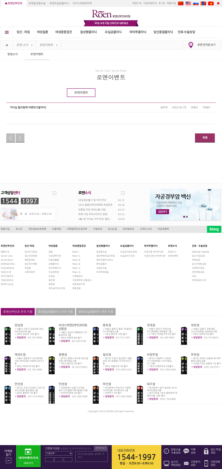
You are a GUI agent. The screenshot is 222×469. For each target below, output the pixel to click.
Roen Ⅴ (76, 268)
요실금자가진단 (127, 256)
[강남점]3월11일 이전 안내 (92, 200)
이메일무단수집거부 (77, 229)
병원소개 (5, 252)
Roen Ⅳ (76, 264)
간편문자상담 (198, 268)
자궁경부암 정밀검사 (82, 280)
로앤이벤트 (49, 45)
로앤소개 (136, 3)
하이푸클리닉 (138, 32)
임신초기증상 (31, 252)
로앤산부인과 (15, 3)
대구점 (151, 384)
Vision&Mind (7, 268)
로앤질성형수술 (37, 3)
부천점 (195, 354)
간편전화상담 (198, 272)
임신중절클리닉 (163, 32)
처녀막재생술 (102, 272)
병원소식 (12, 54)
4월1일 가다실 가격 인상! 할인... (95, 219)
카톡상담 (196, 260)
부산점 (107, 384)
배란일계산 (30, 260)
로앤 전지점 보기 (206, 44)
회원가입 (171, 3)
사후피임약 (30, 272)
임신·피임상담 (198, 256)
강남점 (19, 325)
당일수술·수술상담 (200, 252)
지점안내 (97, 229)
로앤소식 (172, 252)
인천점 (63, 384)
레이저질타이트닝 (104, 260)
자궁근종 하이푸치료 (153, 252)
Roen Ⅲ (76, 260)
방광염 (52, 284)
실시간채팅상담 (199, 264)
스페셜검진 (77, 276)
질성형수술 (101, 252)
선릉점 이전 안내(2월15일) (92, 209)
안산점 (19, 384)
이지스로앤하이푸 (82, 3)
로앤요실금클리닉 (59, 3)
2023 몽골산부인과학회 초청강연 (95, 205)
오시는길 (112, 229)
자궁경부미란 (55, 256)
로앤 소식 (25, 45)
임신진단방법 (31, 256)
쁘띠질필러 (101, 264)
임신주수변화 (31, 264)
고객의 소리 (146, 229)
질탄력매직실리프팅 (105, 256)
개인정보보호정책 (37, 229)
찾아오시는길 (7, 284)
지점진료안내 (150, 3)
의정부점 (152, 354)
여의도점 (20, 354)
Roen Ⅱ (76, 256)
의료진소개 (6, 272)
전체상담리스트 (199, 280)
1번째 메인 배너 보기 (184, 217)
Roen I (75, 252)
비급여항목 (163, 229)
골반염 (52, 280)
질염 (51, 252)
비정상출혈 (54, 260)
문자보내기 (101, 448)
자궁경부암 (54, 272)
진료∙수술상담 (186, 32)
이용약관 (56, 229)
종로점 (107, 325)
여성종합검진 (63, 32)
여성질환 (42, 32)
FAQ (194, 276)
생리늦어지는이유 (57, 288)
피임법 (28, 268)
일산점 (107, 354)
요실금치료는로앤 (128, 252)
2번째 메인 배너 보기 (187, 217)
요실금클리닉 (113, 32)
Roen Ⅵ (76, 272)
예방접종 (76, 288)
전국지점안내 (7, 276)
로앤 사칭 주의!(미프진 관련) (93, 214)
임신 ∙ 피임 (23, 32)
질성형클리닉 (88, 32)
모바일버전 (128, 229)
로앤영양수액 (78, 284)
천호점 (195, 325)
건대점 (151, 325)
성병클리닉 (54, 264)
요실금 (52, 276)
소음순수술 (101, 268)
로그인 (161, 3)
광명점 (63, 354)
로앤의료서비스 (8, 264)
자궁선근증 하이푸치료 (154, 256)
